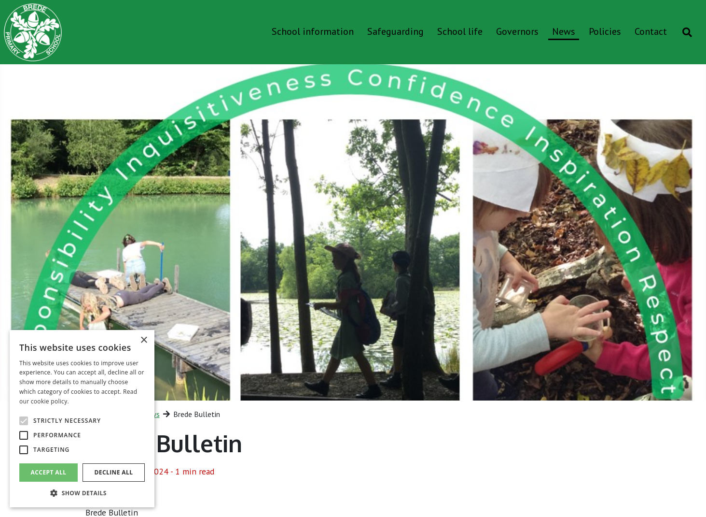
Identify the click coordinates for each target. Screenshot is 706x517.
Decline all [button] (114, 472)
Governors (517, 31)
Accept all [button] (49, 472)
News (563, 31)
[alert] (82, 418)
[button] (82, 493)
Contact (651, 31)
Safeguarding (395, 31)
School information (313, 31)
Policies (605, 31)
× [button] (143, 340)
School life (460, 31)
